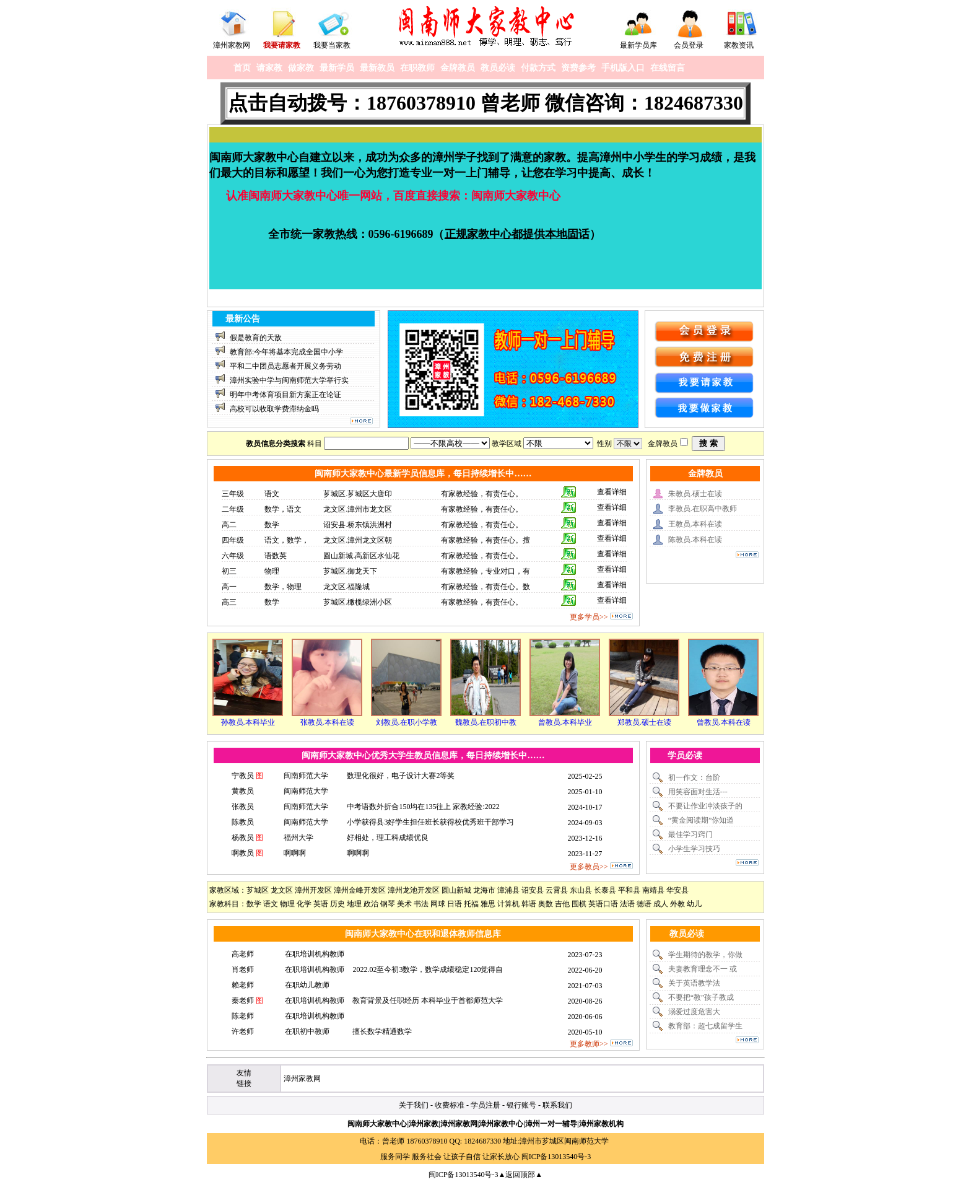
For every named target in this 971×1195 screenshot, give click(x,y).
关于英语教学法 (694, 983)
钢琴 (387, 904)
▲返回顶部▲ (520, 1174)
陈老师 (243, 1016)
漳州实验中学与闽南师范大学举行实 (289, 380)
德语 (644, 904)
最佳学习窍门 (690, 834)
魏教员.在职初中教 (485, 722)
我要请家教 (281, 45)
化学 (304, 904)
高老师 (243, 954)
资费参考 (578, 67)
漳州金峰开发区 (360, 890)
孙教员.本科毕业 (248, 722)
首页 (242, 67)
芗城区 (257, 890)
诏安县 (532, 890)
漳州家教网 (231, 45)
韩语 (528, 904)
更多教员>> (589, 866)
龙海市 (484, 890)
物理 (287, 904)
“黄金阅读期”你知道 (701, 820)
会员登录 (688, 45)
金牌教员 (457, 67)
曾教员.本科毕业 (565, 722)
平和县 (629, 890)
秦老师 (243, 1000)
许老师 (243, 1031)
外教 (677, 904)
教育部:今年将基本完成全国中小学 (286, 352)
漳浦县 (508, 890)
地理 (354, 904)
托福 (471, 904)
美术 (404, 904)
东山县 (581, 890)
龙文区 (282, 890)
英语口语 (603, 904)
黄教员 (243, 791)
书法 (421, 904)
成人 (660, 904)
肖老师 (243, 969)
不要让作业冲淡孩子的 (705, 806)
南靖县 (653, 890)
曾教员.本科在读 (724, 722)
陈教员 (243, 822)
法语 (627, 904)
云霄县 (557, 890)
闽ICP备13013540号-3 (556, 1156)
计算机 (508, 904)
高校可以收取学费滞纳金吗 (274, 409)
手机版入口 (623, 67)
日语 (454, 904)
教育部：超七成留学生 (705, 1026)
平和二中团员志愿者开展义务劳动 (285, 366)
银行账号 (521, 1105)
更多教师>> (589, 1044)
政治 (371, 904)
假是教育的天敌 (256, 337)
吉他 (562, 904)
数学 (253, 904)
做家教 (301, 67)
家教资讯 (739, 45)
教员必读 (498, 67)
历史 (337, 904)
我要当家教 (332, 45)
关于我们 (414, 1105)
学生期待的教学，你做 (705, 954)
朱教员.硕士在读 (695, 493)
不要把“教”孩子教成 (701, 997)
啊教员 (243, 853)
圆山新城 (456, 890)
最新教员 (377, 67)
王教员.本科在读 (695, 524)
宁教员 (243, 775)
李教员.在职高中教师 (702, 508)
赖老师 (243, 985)
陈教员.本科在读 (695, 539)
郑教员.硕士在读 (644, 722)
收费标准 (449, 1105)
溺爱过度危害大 (694, 1011)
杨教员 (243, 837)
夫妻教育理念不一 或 (702, 969)
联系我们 (557, 1105)
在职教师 (417, 67)
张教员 (243, 806)
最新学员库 (638, 45)
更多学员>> (589, 617)
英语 (320, 904)
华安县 (677, 890)
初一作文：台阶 (694, 777)
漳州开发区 (313, 890)
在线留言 (667, 67)
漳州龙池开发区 (414, 890)
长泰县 (605, 890)
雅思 (488, 904)
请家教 (269, 67)
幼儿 (694, 904)
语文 (270, 904)
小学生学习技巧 (694, 848)
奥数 (545, 904)
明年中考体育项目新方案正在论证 (285, 394)
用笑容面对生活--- (698, 791)
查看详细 (612, 492)
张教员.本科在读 (327, 722)
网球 (437, 904)
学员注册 (485, 1105)
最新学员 (337, 67)
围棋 (579, 904)
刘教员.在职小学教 (406, 722)
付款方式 (538, 67)
